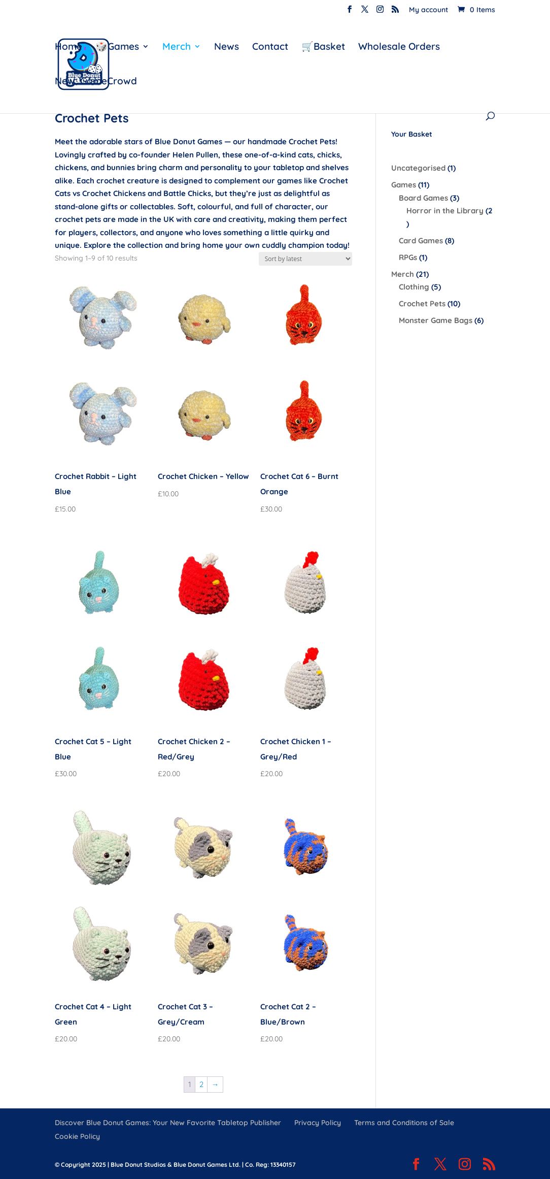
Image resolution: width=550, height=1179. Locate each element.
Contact (270, 47)
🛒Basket (323, 47)
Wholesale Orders (399, 47)
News (226, 47)
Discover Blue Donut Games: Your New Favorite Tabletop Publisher (168, 1122)
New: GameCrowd (96, 82)
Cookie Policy (77, 1136)
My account (428, 10)
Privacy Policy (317, 1122)
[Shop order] (305, 259)
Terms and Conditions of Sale (404, 1122)
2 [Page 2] (201, 1084)
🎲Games (117, 47)
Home (68, 47)
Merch (176, 47)
